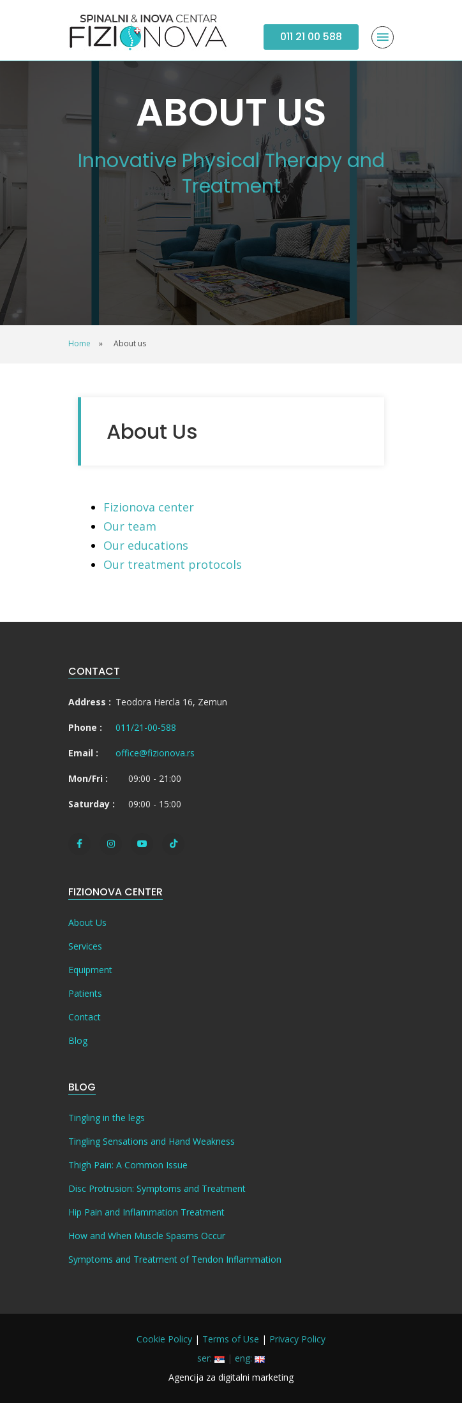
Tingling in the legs (106, 1118)
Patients (85, 993)
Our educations (145, 545)
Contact (84, 1017)
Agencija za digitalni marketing (231, 1377)
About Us (87, 922)
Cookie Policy (164, 1339)
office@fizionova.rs (155, 753)
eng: (250, 1358)
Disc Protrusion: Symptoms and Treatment (157, 1188)
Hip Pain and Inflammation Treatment (146, 1212)
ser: (211, 1358)
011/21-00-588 (146, 727)
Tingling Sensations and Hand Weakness (151, 1141)
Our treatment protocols (172, 564)
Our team (129, 526)
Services (85, 946)
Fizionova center (148, 507)
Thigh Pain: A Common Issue (128, 1165)
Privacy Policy (297, 1339)
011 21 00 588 (311, 36)
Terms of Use (230, 1339)
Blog (77, 1040)
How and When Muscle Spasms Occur (146, 1236)
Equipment (90, 970)
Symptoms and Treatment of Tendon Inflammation (174, 1259)
